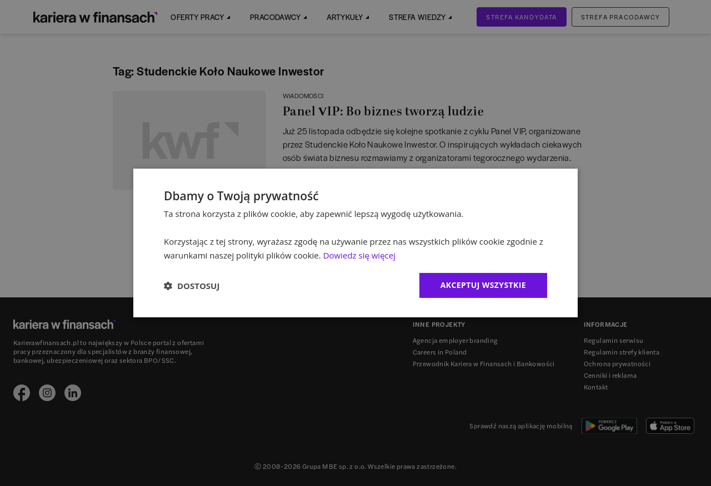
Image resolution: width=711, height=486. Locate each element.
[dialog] (355, 243)
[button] (191, 286)
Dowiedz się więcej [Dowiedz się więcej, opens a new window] (359, 255)
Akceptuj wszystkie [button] (483, 285)
